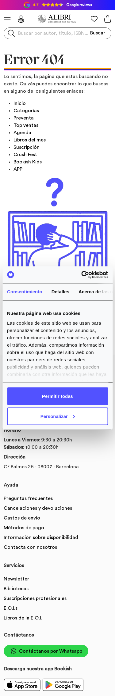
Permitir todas (57, 396)
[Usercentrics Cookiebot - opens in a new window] (82, 275)
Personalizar (57, 416)
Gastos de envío (22, 518)
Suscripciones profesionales (35, 598)
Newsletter (16, 578)
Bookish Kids (27, 161)
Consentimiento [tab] (24, 291)
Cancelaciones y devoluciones (38, 508)
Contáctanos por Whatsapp (46, 651)
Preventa (23, 118)
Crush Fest (25, 154)
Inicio (19, 103)
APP (17, 169)
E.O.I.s (10, 608)
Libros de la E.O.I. (23, 618)
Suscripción (26, 147)
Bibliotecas (16, 588)
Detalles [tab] (60, 291)
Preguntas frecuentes (28, 498)
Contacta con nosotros (30, 547)
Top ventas (25, 125)
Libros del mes (29, 139)
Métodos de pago (24, 527)
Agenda (22, 132)
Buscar (97, 32)
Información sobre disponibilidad (41, 537)
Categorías (26, 110)
